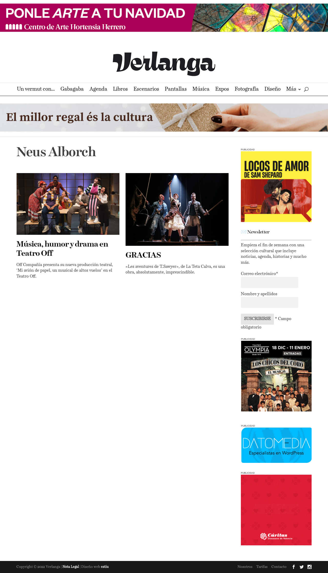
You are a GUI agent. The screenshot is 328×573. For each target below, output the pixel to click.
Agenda (98, 90)
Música (201, 90)
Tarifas (262, 567)
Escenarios (146, 90)
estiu (105, 567)
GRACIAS (143, 255)
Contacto (278, 567)
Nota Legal (71, 567)
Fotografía (247, 90)
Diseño (272, 90)
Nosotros (245, 567)
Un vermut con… (36, 90)
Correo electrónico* (259, 274)
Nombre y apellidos (259, 294)
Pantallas (176, 90)
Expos (222, 90)
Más (291, 90)
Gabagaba (72, 90)
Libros (120, 90)
